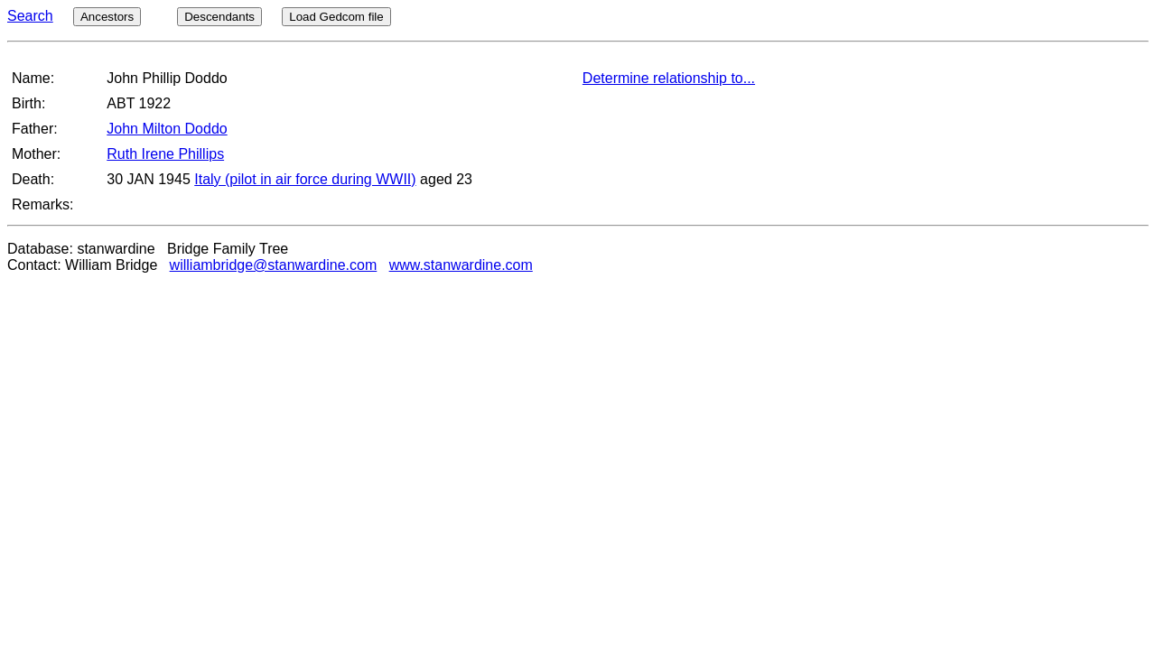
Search (30, 15)
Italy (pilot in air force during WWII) (304, 179)
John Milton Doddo (167, 128)
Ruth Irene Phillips (165, 154)
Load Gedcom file (336, 16)
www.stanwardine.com (461, 265)
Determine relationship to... (669, 78)
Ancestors (107, 16)
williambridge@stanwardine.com (274, 265)
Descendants (219, 16)
